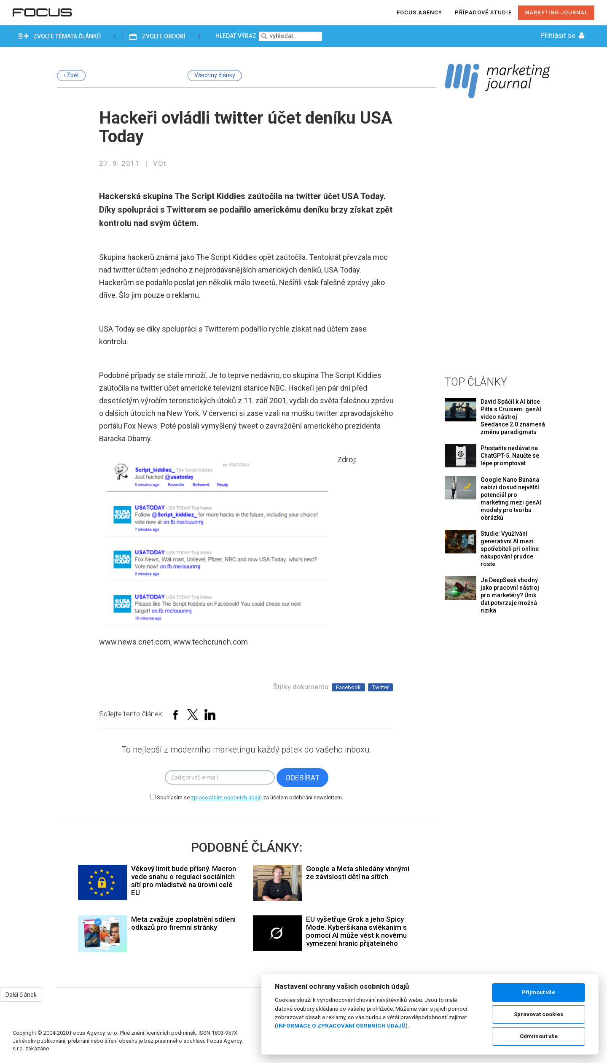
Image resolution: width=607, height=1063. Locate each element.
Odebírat (302, 777)
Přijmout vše (538, 992)
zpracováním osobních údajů (226, 797)
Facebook (348, 687)
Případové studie (483, 12)
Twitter (380, 687)
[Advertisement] (497, 235)
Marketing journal (556, 12)
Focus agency (419, 12)
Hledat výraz (236, 35)
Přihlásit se (563, 35)
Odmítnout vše (539, 1036)
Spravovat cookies (538, 1014)
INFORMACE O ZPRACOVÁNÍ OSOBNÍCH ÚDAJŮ (341, 1025)
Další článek (21, 994)
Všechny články (214, 75)
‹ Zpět (71, 75)
